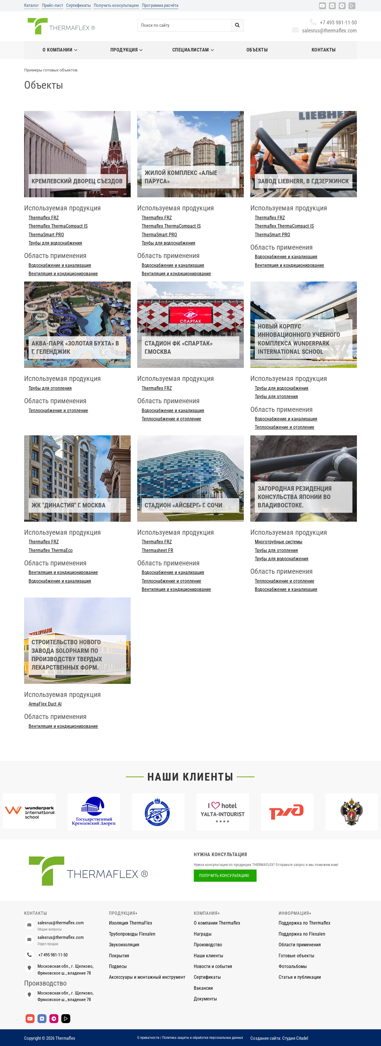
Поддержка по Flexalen (302, 934)
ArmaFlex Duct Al (45, 704)
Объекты (257, 50)
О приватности (148, 1038)
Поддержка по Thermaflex (304, 923)
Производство (208, 945)
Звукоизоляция (124, 945)
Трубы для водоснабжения (55, 243)
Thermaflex (65, 1038)
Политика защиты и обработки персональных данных (202, 1038)
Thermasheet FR (157, 550)
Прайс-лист (52, 5)
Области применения (300, 945)
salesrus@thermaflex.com (324, 30)
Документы (205, 999)
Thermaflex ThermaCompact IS (58, 226)
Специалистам (193, 50)
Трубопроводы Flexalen (132, 934)
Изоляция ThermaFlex (130, 923)
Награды (203, 934)
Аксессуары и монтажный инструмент (147, 977)
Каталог (31, 5)
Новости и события (213, 966)
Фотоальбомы (293, 966)
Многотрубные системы (278, 542)
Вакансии (203, 988)
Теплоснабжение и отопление (58, 410)
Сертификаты (78, 5)
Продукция (126, 50)
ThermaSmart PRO (46, 234)
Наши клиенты (190, 777)
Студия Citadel (295, 1038)
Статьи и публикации (300, 977)
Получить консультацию (116, 5)
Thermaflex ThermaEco (51, 550)
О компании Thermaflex (217, 923)
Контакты (324, 50)
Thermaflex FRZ (44, 218)
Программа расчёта (160, 5)
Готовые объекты (296, 956)
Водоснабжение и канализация (60, 265)
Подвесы (118, 966)
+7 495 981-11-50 (333, 22)
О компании (60, 50)
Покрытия (119, 956)
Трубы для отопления (50, 388)
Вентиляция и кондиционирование (63, 273)
